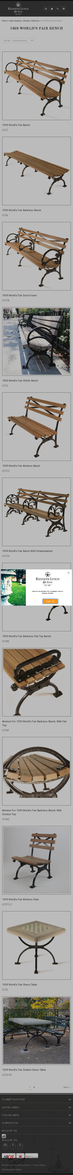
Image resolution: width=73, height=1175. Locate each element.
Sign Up (50, 601)
